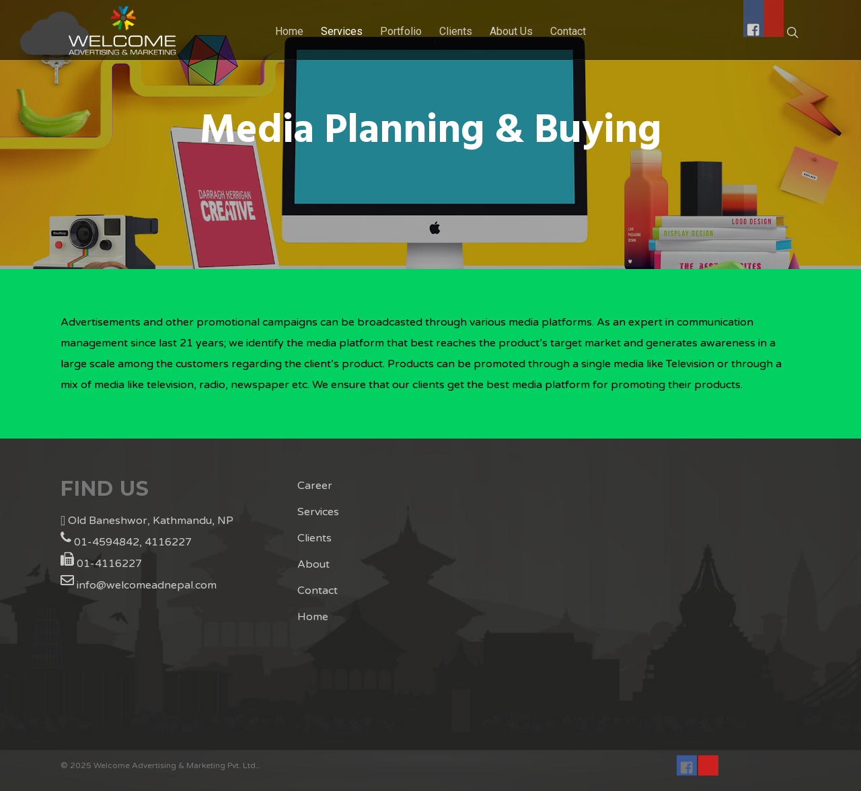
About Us (511, 31)
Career (314, 485)
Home (289, 31)
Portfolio (401, 31)
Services (342, 31)
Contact (317, 590)
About (313, 564)
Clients (314, 538)
